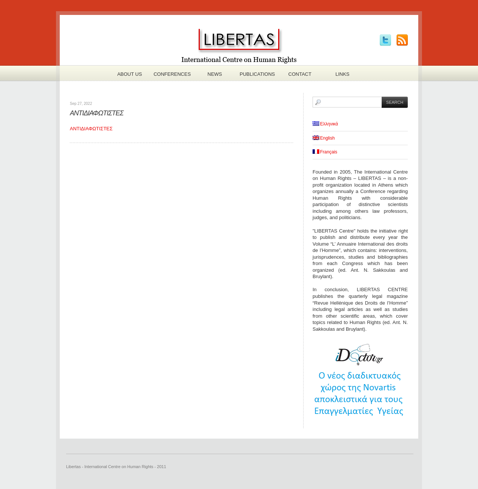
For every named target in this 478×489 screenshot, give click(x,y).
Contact (299, 74)
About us (129, 74)
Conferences (172, 74)
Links (342, 74)
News (215, 74)
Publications (257, 74)
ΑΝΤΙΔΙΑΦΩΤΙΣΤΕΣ (96, 113)
